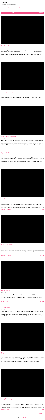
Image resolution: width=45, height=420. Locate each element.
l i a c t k (4, 2)
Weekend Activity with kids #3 (8, 136)
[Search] (40, 1)
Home (2, 7)
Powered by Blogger (22, 417)
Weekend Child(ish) (5, 290)
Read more (42, 56)
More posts (41, 413)
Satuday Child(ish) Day (6, 399)
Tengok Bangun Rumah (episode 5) (9, 91)
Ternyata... (3, 198)
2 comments (6, 56)
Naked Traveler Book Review (7, 244)
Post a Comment (7, 209)
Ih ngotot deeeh (4, 353)
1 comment (6, 301)
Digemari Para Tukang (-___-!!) (9, 153)
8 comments (6, 101)
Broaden (20, 7)
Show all (41, 12)
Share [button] (2, 56)
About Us (14, 7)
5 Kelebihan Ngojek (5, 307)
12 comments (7, 163)
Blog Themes (8, 7)
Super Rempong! (5, 46)
